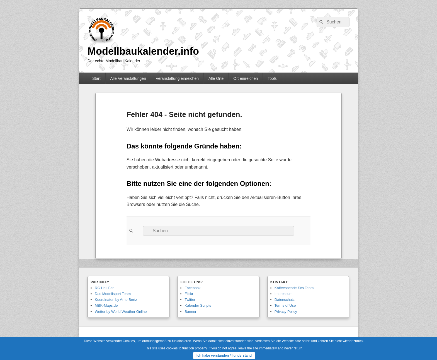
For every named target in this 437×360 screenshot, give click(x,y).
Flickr (188, 294)
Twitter (189, 299)
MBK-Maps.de (106, 305)
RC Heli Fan (105, 288)
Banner (190, 311)
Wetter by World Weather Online (121, 311)
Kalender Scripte (197, 305)
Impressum (283, 294)
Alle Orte (216, 78)
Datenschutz (285, 299)
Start (96, 78)
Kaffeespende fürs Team (294, 288)
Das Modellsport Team (113, 294)
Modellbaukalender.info (143, 51)
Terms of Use (285, 305)
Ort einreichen (245, 78)
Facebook (192, 288)
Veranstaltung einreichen (177, 78)
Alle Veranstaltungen (128, 78)
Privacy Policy (286, 311)
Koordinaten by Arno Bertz (116, 299)
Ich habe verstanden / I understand (224, 355)
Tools (272, 78)
